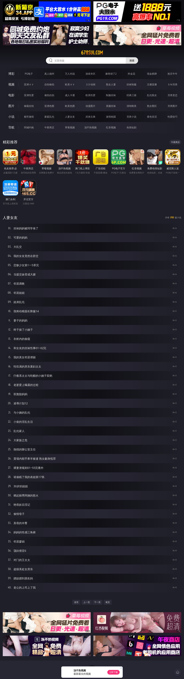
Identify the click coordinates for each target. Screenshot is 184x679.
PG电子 (29, 73)
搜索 (131, 60)
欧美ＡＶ (70, 84)
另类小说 (131, 116)
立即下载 (113, 672)
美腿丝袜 (111, 106)
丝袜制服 (131, 84)
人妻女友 (70, 116)
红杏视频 (111, 127)
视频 (11, 84)
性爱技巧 (172, 116)
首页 (76, 602)
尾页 (108, 602)
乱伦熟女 (152, 95)
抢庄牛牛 (172, 73)
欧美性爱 (90, 95)
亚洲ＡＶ (29, 84)
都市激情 (29, 116)
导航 (11, 127)
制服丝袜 (111, 95)
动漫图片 (90, 106)
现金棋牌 (152, 73)
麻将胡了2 (111, 73)
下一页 (97, 602)
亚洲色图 (49, 106)
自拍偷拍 (49, 84)
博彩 (11, 74)
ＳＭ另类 (172, 84)
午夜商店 (49, 127)
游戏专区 (90, 73)
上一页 (86, 602)
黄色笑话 (152, 116)
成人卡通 (70, 95)
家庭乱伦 (49, 116)
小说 (11, 117)
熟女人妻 (111, 84)
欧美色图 (70, 106)
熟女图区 (152, 106)
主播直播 (152, 84)
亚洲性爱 (29, 95)
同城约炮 (29, 127)
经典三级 (131, 95)
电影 (11, 95)
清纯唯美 (131, 106)
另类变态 (172, 95)
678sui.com (92, 53)
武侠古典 (90, 116)
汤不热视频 (90, 127)
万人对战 (70, 73)
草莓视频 (70, 127)
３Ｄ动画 (90, 84)
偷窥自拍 (29, 106)
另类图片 (172, 106)
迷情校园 (111, 116)
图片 (11, 106)
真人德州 (49, 73)
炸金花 (131, 73)
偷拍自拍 (49, 95)
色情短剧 (131, 127)
